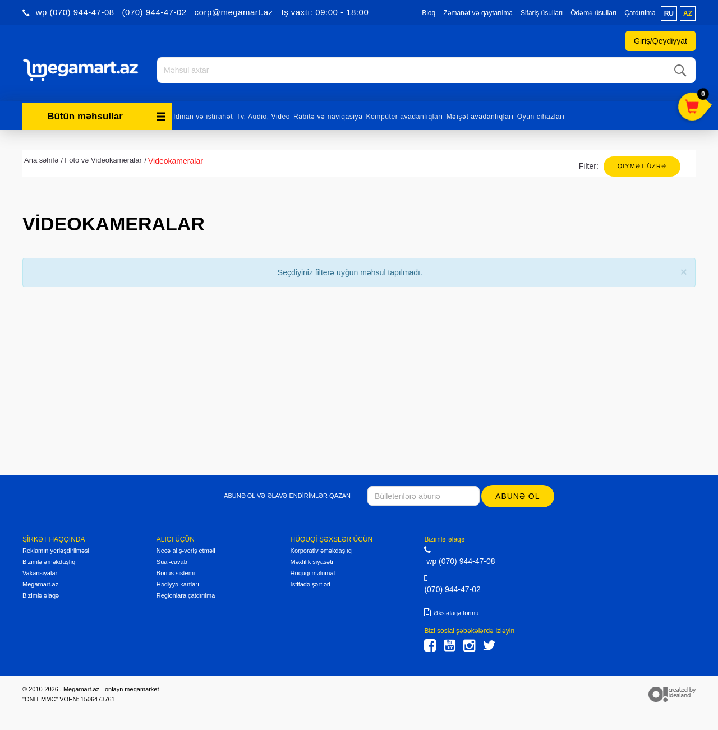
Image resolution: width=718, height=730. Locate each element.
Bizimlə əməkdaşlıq (48, 561)
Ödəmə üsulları (593, 13)
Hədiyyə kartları (178, 584)
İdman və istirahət (203, 117)
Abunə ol (517, 496)
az (687, 13)
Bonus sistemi (176, 573)
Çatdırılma (639, 13)
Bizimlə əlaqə (40, 595)
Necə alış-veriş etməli (186, 550)
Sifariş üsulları (542, 13)
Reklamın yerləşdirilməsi (55, 550)
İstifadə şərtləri (310, 584)
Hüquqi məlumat (313, 573)
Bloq (428, 13)
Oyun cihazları (541, 117)
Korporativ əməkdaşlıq (321, 550)
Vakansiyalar (39, 573)
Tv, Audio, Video (263, 117)
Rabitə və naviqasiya (327, 117)
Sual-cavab (172, 561)
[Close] (683, 272)
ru (669, 13)
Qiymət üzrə (642, 166)
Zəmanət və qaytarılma (478, 13)
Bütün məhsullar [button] (106, 116)
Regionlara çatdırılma (186, 595)
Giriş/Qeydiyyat (660, 40)
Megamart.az (40, 584)
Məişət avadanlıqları (480, 117)
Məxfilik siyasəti (312, 561)
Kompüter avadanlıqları (404, 117)
